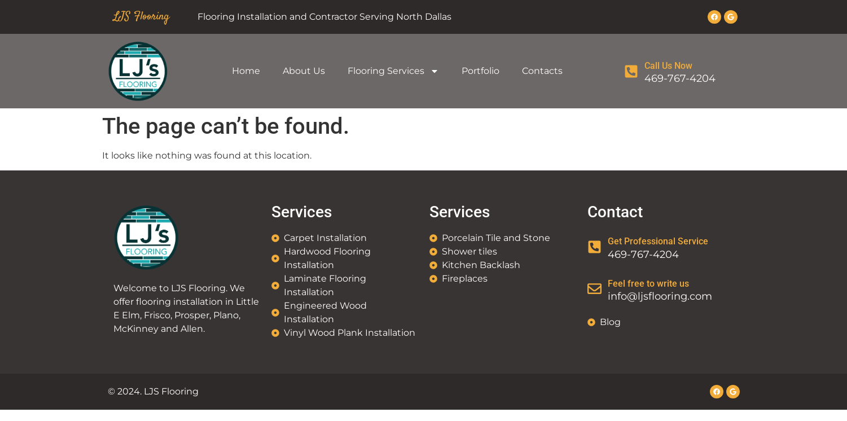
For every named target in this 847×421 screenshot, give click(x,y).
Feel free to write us (648, 283)
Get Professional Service (658, 241)
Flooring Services (393, 71)
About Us (304, 70)
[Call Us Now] (631, 71)
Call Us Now (668, 65)
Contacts (542, 70)
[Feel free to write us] (594, 289)
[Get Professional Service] (594, 247)
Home (246, 70)
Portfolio (480, 70)
